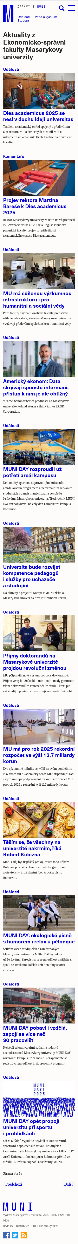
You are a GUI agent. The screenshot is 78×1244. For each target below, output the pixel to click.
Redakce (8, 1226)
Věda (46, 16)
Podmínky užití (48, 1226)
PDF (34, 1226)
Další (68, 1184)
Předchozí (13, 1184)
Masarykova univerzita (27, 1215)
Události (24, 16)
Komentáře (13, 156)
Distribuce (22, 1226)
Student (23, 20)
